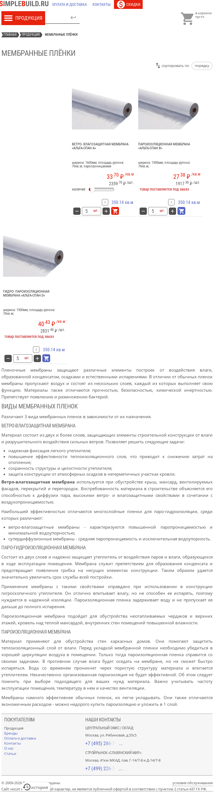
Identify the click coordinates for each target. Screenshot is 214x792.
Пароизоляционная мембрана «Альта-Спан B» (164, 146)
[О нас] (9, 748)
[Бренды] (11, 733)
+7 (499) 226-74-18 (104, 768)
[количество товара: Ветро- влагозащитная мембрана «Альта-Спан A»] (86, 211)
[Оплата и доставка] (69, 4)
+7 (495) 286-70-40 (104, 743)
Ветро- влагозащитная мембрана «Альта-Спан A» (100, 146)
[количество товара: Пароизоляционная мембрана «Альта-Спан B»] (152, 211)
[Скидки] (128, 4)
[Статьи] (10, 753)
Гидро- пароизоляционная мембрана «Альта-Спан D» (26, 293)
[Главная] (25, 4)
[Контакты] (101, 4)
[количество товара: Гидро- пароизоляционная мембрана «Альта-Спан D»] (17, 358)
